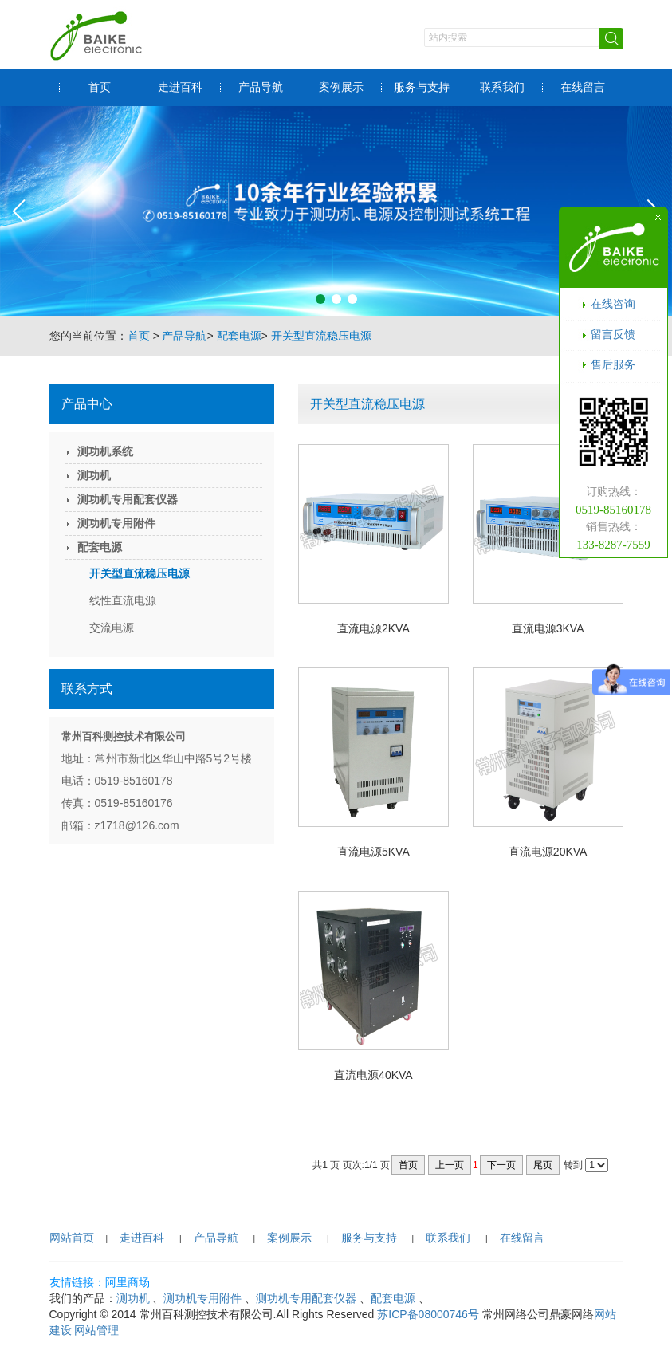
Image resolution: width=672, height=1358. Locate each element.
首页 (99, 87)
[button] (320, 299)
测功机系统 (105, 451)
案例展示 (341, 87)
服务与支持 (422, 87)
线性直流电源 (122, 600)
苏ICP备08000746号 (428, 1314)
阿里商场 (127, 1282)
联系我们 (502, 87)
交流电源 (111, 627)
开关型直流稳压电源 (321, 335)
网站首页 (71, 1237)
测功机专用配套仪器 (127, 499)
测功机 (94, 475)
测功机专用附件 (116, 523)
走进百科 (180, 87)
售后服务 (613, 364)
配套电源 (239, 335)
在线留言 (582, 87)
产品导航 (260, 87)
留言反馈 (613, 334)
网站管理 (96, 1330)
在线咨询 (613, 303)
